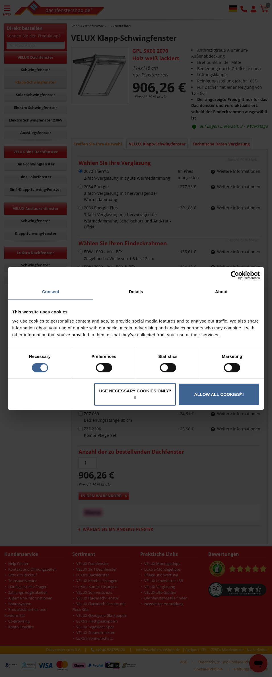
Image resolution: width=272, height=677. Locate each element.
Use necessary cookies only (135, 391)
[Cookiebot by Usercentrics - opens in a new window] (235, 275)
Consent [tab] (50, 291)
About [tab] (221, 291)
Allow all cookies (218, 394)
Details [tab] (136, 291)
